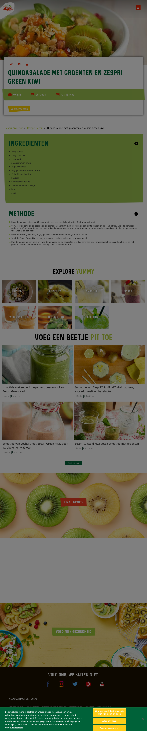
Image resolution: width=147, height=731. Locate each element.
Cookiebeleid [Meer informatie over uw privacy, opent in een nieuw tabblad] (16, 727)
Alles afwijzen (109, 721)
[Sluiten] (143, 719)
